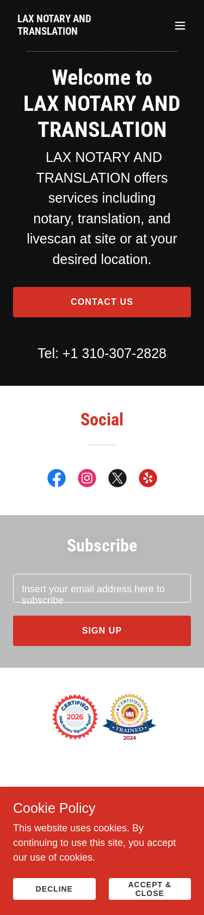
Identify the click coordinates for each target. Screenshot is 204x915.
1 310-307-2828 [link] (118, 353)
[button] (180, 25)
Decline (54, 889)
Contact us (102, 301)
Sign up (102, 630)
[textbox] (102, 588)
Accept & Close (149, 889)
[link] (75, 31)
